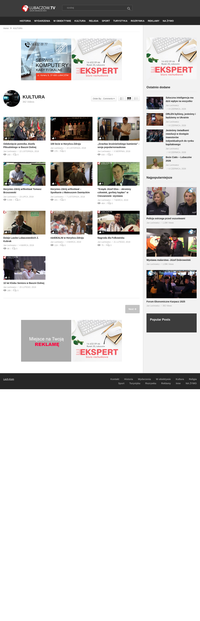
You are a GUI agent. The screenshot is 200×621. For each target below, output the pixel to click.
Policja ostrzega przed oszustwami (165, 218)
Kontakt (115, 379)
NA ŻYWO (168, 21)
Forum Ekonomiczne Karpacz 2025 (165, 301)
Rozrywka (150, 383)
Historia (128, 379)
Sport (121, 383)
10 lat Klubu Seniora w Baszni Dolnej (23, 283)
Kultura (180, 379)
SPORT (106, 21)
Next (131, 309)
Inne (178, 383)
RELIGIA (93, 21)
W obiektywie (163, 379)
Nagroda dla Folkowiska (110, 238)
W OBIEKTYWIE (62, 21)
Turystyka (134, 383)
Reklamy (166, 383)
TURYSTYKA (120, 21)
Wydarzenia (144, 379)
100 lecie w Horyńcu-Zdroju (66, 144)
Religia (193, 379)
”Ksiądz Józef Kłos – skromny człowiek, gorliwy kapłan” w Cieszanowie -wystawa (114, 192)
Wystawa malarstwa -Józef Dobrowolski (168, 260)
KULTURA (80, 21)
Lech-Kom (8, 379)
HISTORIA (25, 21)
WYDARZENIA (42, 21)
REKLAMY (153, 21)
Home (6, 28)
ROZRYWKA (137, 21)
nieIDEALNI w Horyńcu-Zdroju (67, 238)
